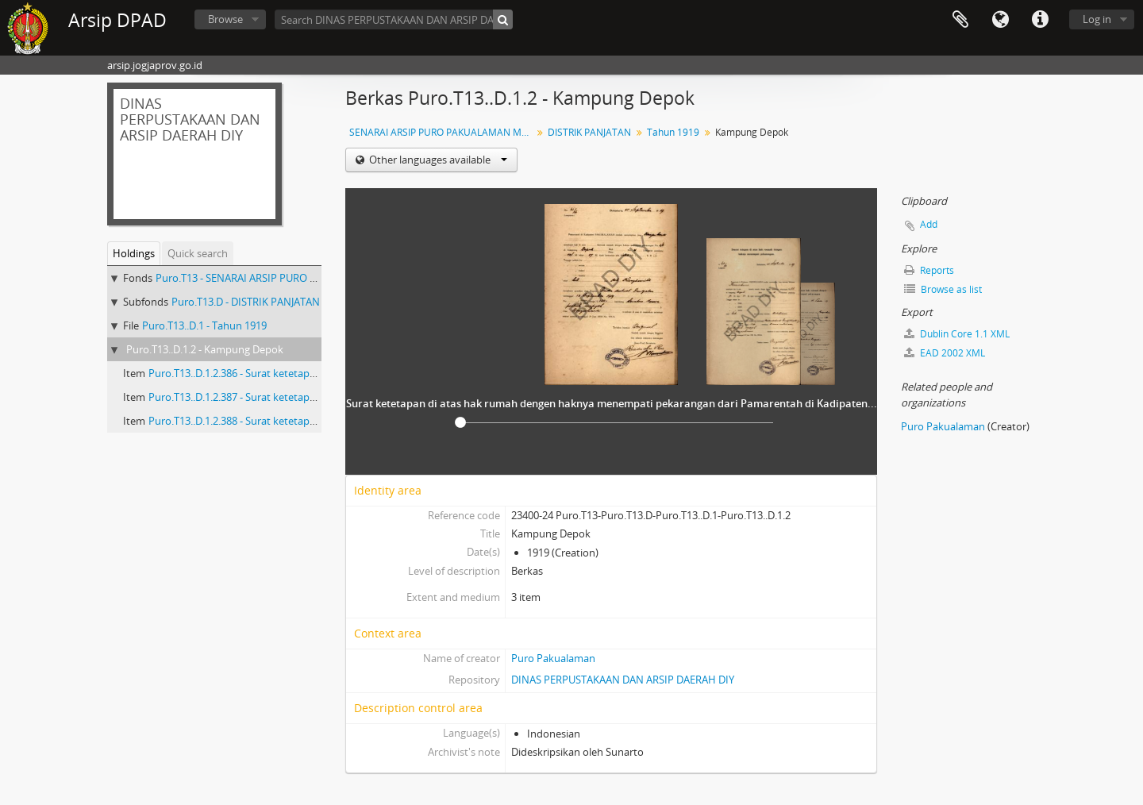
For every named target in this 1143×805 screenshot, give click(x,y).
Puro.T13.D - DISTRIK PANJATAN (245, 302)
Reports (929, 270)
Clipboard (960, 20)
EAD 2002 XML (944, 353)
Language (1000, 20)
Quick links (1040, 20)
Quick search (197, 253)
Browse (225, 19)
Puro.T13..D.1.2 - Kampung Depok (204, 349)
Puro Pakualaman (553, 658)
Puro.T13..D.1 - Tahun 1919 (204, 325)
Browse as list (943, 289)
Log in (1097, 19)
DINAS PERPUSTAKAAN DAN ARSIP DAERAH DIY (622, 679)
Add (928, 224)
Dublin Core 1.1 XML (957, 334)
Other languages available (437, 159)
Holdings (134, 253)
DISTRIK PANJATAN (589, 132)
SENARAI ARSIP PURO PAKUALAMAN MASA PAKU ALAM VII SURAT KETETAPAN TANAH (442, 132)
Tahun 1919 (673, 132)
